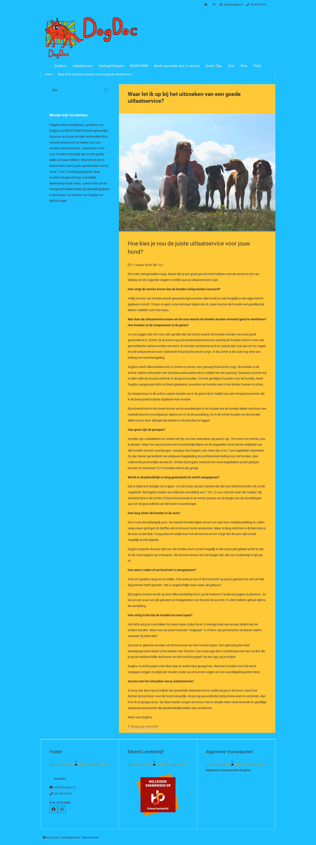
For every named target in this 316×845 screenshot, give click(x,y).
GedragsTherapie (111, 66)
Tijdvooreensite (90, 837)
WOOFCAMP (139, 66)
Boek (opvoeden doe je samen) (177, 66)
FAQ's (257, 66)
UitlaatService (82, 66)
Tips (160, 265)
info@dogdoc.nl (231, 4)
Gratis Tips (214, 66)
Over (231, 66)
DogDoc (60, 66)
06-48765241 (256, 4)
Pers (244, 66)
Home (48, 74)
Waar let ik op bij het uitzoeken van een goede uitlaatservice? (95, 74)
